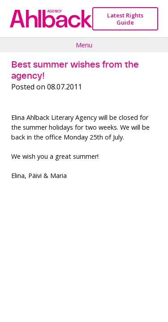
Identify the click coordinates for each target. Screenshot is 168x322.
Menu (84, 44)
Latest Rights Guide (125, 18)
